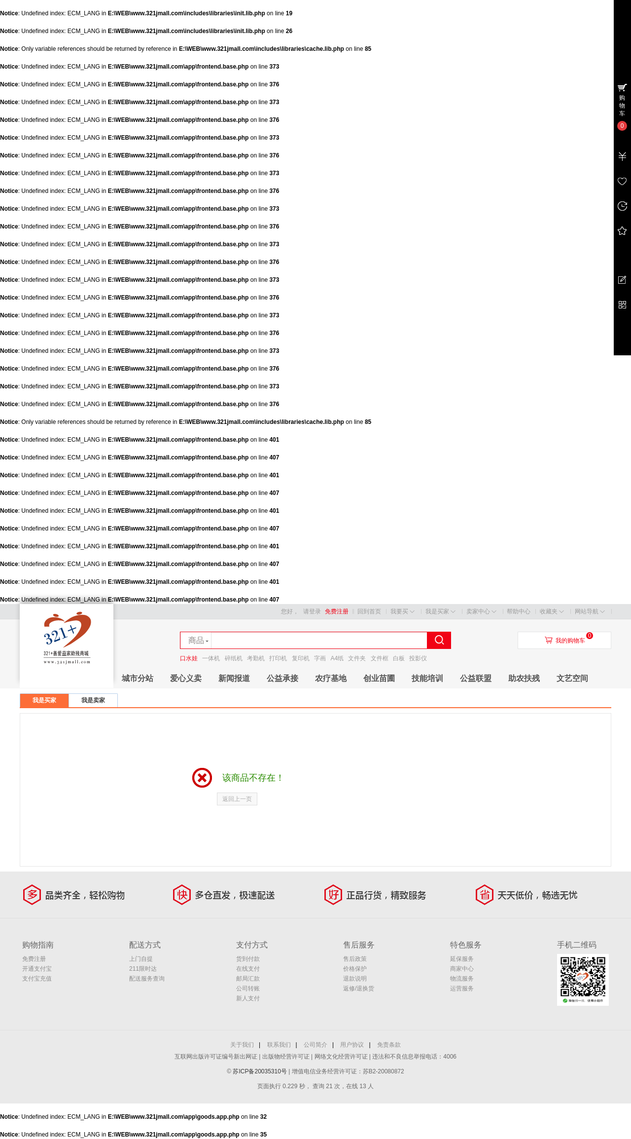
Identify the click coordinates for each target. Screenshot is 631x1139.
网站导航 (590, 611)
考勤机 (256, 658)
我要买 (402, 611)
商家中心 (462, 968)
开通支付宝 (37, 968)
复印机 (301, 658)
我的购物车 (570, 640)
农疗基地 (331, 678)
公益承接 (282, 678)
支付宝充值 (37, 978)
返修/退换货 (358, 988)
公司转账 (248, 988)
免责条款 (389, 1044)
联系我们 (279, 1044)
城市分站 (137, 678)
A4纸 (337, 658)
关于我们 (242, 1044)
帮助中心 (518, 611)
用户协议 (352, 1044)
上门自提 (141, 958)
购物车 (622, 105)
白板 (399, 658)
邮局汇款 (248, 978)
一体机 (211, 658)
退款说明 (355, 978)
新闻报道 (234, 678)
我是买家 (440, 611)
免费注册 (337, 611)
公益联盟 (475, 678)
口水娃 (189, 658)
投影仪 (418, 658)
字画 (320, 658)
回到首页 (369, 611)
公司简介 (315, 1044)
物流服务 (462, 978)
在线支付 (248, 968)
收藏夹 (552, 611)
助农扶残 (524, 678)
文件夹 (357, 658)
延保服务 (462, 958)
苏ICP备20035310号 (260, 1071)
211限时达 (143, 968)
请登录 (312, 611)
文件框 (379, 658)
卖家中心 (481, 611)
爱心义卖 (186, 678)
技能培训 (427, 678)
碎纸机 (234, 658)
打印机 (278, 658)
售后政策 (355, 958)
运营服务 (462, 988)
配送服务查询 (147, 978)
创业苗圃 (379, 678)
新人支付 (248, 998)
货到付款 (248, 958)
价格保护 (355, 968)
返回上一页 (237, 799)
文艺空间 (572, 678)
